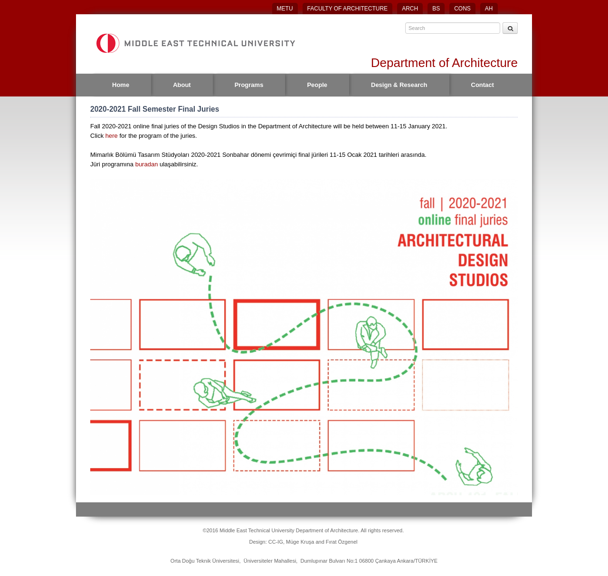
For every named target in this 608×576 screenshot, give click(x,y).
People (317, 84)
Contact (482, 84)
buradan (147, 164)
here (111, 135)
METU (285, 8)
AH (489, 8)
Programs (249, 84)
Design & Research (399, 84)
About (182, 84)
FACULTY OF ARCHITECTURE (347, 8)
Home (120, 84)
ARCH (410, 8)
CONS (462, 8)
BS (436, 8)
